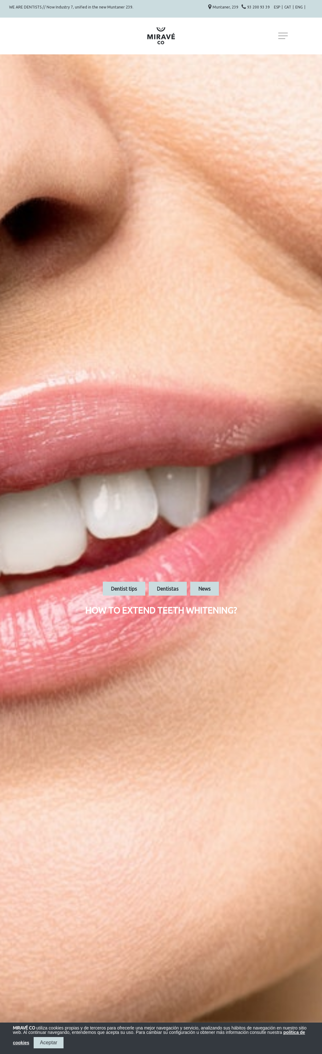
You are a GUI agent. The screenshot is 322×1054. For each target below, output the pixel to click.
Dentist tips (124, 588)
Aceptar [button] (48, 1042)
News (204, 588)
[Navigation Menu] (283, 36)
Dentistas (168, 588)
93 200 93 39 (259, 7)
